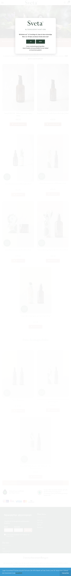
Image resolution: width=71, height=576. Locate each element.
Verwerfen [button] (65, 573)
